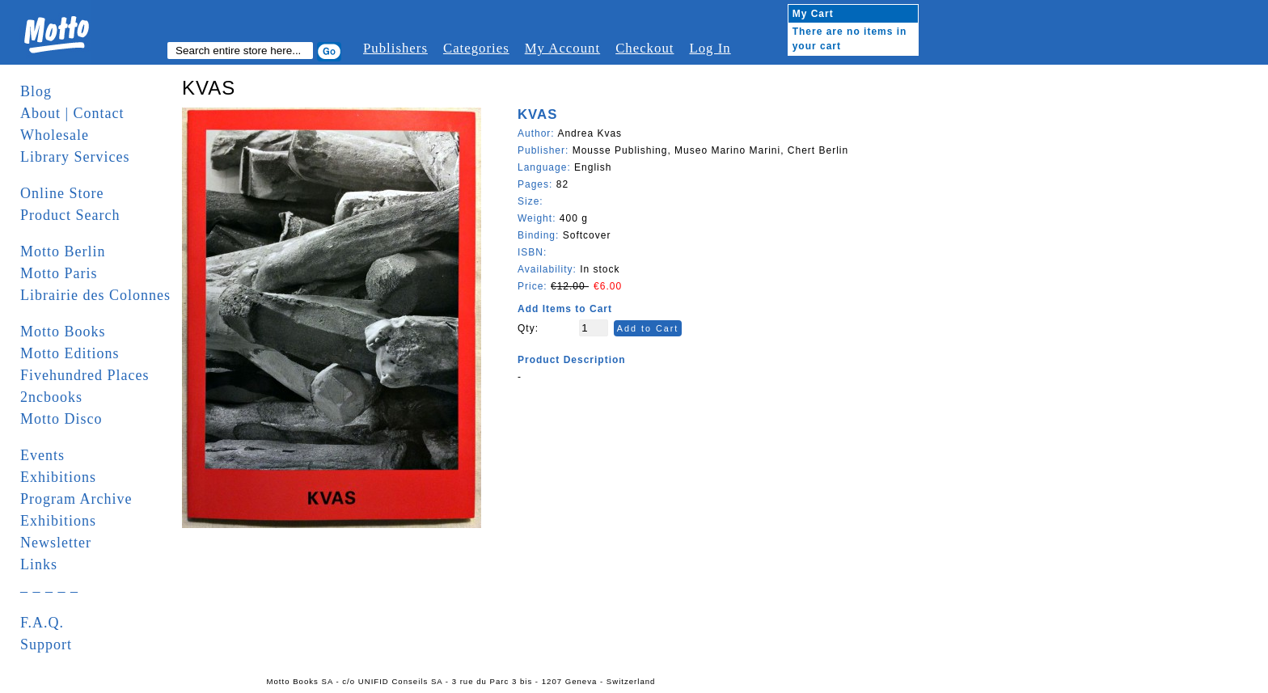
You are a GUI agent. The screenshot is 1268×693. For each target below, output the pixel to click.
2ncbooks (51, 397)
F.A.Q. (42, 623)
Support (46, 644)
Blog (36, 91)
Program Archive (76, 499)
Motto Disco (61, 419)
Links (38, 564)
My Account (562, 48)
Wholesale (54, 135)
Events (42, 455)
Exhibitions (58, 477)
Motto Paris (59, 273)
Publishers (395, 48)
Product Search (70, 215)
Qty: (528, 328)
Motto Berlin (63, 251)
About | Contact (72, 113)
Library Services (74, 157)
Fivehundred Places (84, 375)
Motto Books (63, 331)
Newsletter (55, 543)
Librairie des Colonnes (95, 295)
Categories (476, 48)
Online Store (62, 193)
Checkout (644, 48)
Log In (709, 48)
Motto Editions (70, 353)
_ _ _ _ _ (49, 586)
